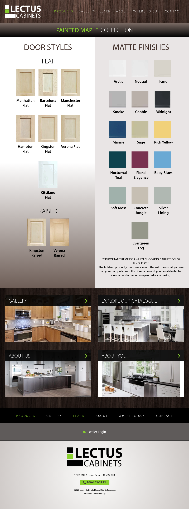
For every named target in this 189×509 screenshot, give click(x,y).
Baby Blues (163, 163)
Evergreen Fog (140, 236)
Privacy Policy (99, 493)
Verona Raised (59, 238)
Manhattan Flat (25, 88)
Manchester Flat (70, 88)
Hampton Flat (25, 134)
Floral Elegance (140, 165)
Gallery (86, 11)
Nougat (140, 72)
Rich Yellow (163, 133)
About (122, 11)
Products (63, 11)
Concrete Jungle (140, 201)
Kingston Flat (47, 134)
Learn (105, 11)
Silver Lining (162, 201)
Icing (162, 72)
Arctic (117, 72)
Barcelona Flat (47, 88)
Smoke (117, 102)
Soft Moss (118, 198)
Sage (140, 133)
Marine (117, 133)
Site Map (88, 493)
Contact (173, 11)
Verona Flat (70, 132)
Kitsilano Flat (47, 180)
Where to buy (146, 11)
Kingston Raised (36, 238)
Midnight (162, 102)
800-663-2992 (96, 482)
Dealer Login (97, 431)
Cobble (140, 102)
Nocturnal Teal (118, 165)
